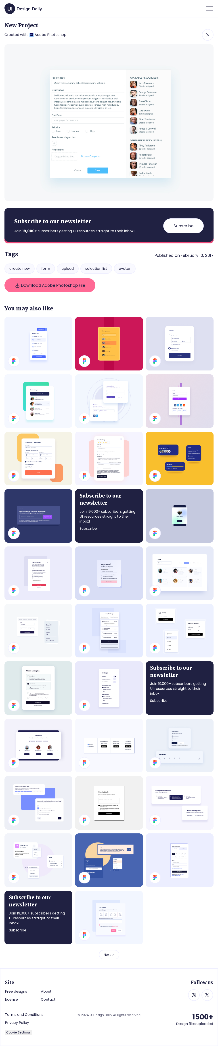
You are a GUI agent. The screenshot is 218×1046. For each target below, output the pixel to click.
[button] (209, 8)
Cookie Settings (18, 1032)
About (46, 991)
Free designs (16, 991)
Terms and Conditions (24, 1014)
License (11, 999)
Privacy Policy (17, 1023)
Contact (48, 999)
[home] (23, 7)
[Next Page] (109, 954)
